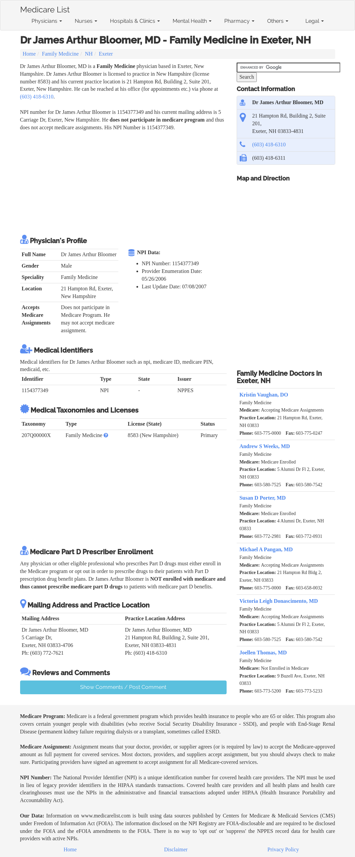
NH (89, 54)
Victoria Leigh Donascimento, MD (278, 601)
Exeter (106, 54)
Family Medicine (60, 54)
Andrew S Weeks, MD (264, 446)
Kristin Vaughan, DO (263, 395)
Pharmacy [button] (239, 21)
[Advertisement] (142, 181)
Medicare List (45, 8)
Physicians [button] (47, 21)
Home (29, 54)
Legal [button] (314, 21)
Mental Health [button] (192, 21)
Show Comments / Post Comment (123, 687)
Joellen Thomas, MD (263, 652)
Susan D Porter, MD (262, 498)
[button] (106, 435)
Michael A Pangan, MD (266, 549)
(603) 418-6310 (37, 96)
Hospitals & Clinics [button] (135, 21)
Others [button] (277, 21)
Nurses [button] (86, 21)
